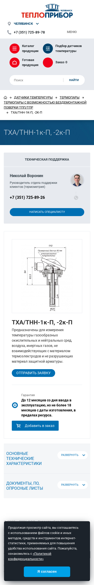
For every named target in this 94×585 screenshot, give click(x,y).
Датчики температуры (33, 97)
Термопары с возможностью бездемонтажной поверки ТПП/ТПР (45, 105)
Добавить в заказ (35, 425)
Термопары (69, 97)
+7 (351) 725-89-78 (29, 32)
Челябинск (23, 24)
